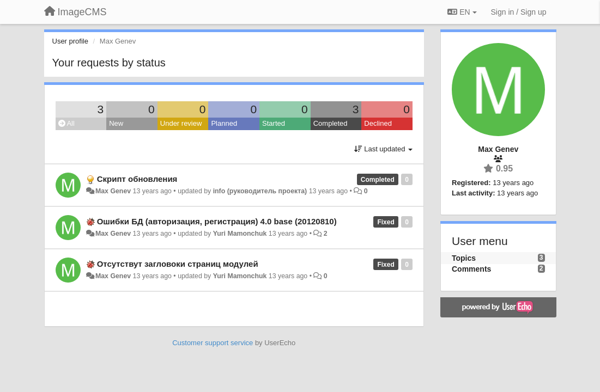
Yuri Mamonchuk (240, 233)
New (116, 123)
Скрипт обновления (137, 178)
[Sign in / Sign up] (519, 12)
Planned (224, 123)
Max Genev (113, 191)
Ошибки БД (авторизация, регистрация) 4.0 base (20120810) (217, 221)
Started (273, 123)
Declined (378, 123)
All (66, 123)
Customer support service (212, 343)
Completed (330, 123)
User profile (70, 41)
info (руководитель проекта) (260, 191)
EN (461, 12)
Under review (181, 123)
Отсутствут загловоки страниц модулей (177, 263)
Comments (471, 269)
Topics (464, 258)
